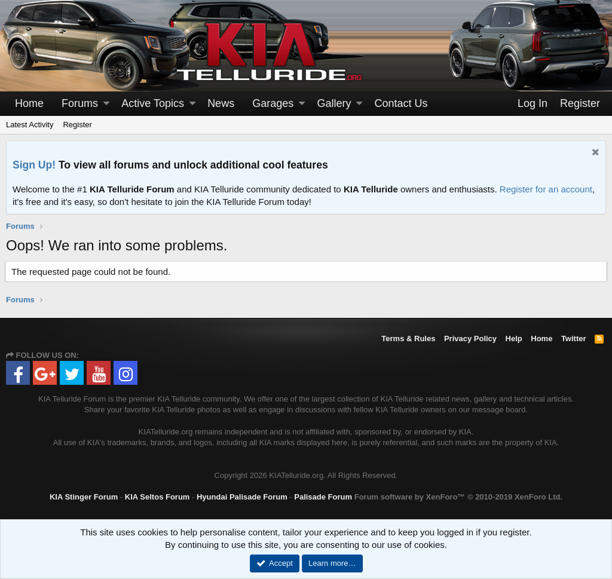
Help (514, 338)
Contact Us (401, 103)
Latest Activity (29, 124)
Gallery (334, 103)
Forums (80, 103)
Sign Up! (34, 165)
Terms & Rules (408, 338)
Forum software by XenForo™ (458, 496)
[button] (106, 103)
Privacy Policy (470, 338)
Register (77, 124)
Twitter (573, 338)
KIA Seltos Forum (157, 496)
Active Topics (152, 103)
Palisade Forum (323, 496)
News (220, 103)
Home (29, 103)
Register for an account (546, 189)
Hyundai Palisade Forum (242, 496)
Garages (272, 103)
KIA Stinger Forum (84, 496)
